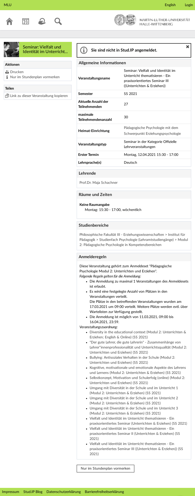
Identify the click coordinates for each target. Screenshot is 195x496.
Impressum (10, 492)
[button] (188, 47)
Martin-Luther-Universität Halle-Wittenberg (152, 19)
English (170, 5)
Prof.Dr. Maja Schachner (98, 183)
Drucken (17, 72)
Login (189, 5)
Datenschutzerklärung (63, 492)
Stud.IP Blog (32, 492)
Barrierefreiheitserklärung (104, 492)
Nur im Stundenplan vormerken (35, 77)
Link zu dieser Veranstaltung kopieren (39, 96)
